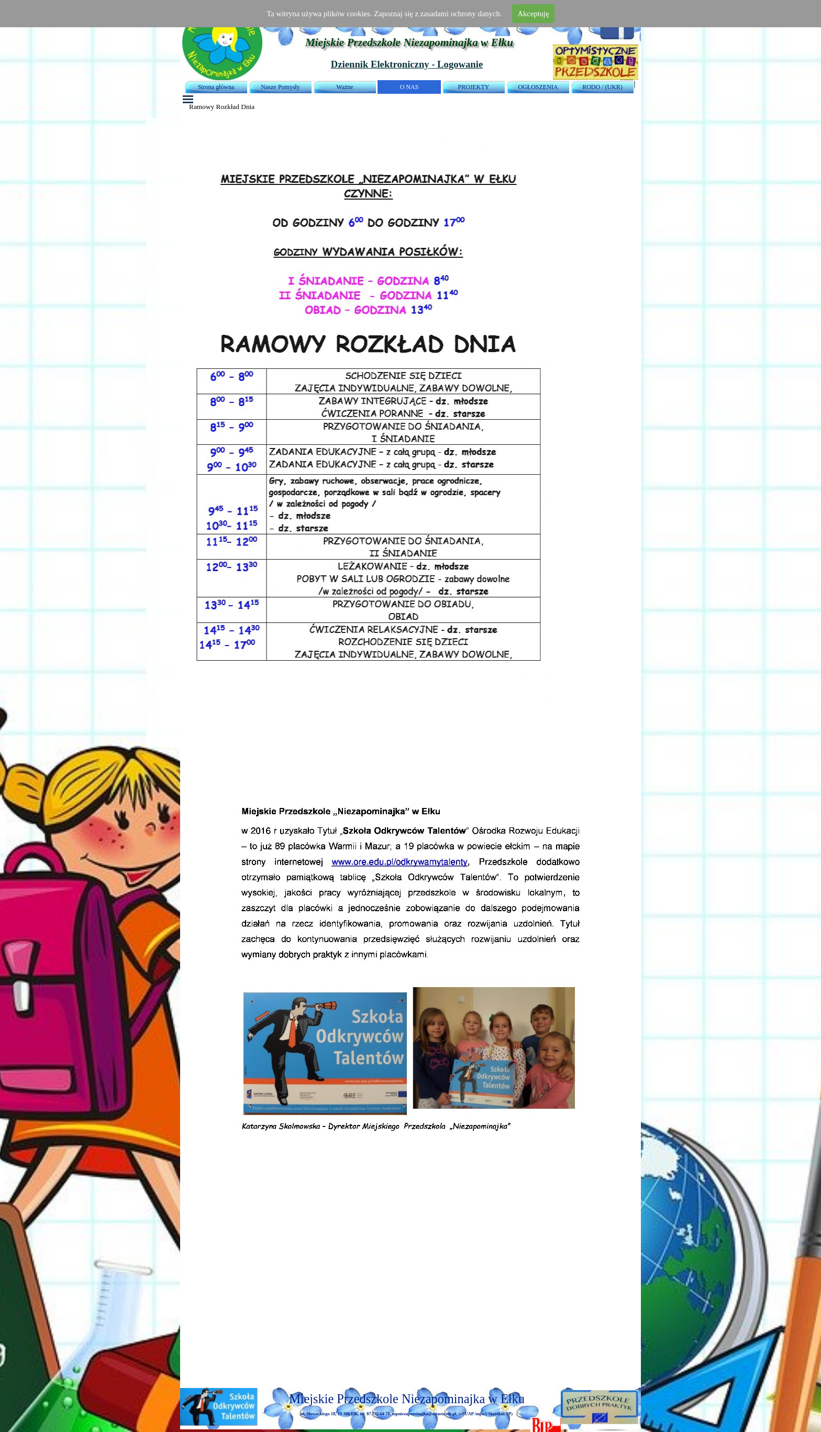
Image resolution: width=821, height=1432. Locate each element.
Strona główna (216, 87)
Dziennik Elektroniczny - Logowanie (407, 64)
